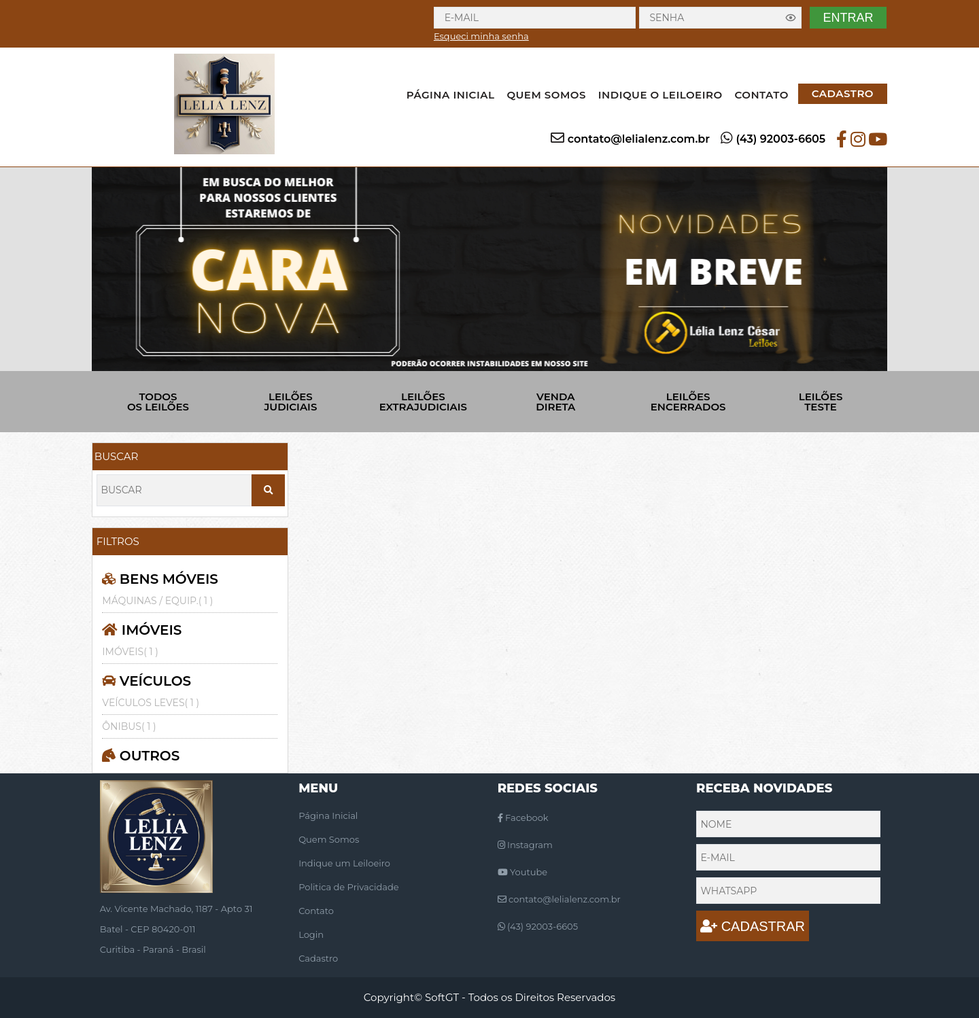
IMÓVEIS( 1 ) (130, 652)
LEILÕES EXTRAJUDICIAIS (423, 401)
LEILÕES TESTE (821, 401)
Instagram (525, 844)
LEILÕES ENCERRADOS (688, 401)
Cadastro (318, 958)
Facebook (523, 817)
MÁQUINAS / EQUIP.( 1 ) (157, 601)
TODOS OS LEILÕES (158, 401)
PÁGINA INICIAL (451, 94)
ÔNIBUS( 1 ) (129, 726)
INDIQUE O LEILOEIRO (660, 94)
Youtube (522, 871)
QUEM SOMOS (545, 94)
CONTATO (762, 94)
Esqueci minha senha (481, 36)
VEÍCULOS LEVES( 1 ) (150, 703)
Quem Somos (328, 839)
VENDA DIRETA (555, 401)
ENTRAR (848, 17)
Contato (316, 910)
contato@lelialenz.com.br (639, 139)
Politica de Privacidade (348, 886)
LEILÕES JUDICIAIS (290, 401)
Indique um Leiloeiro (344, 863)
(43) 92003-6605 (780, 139)
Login (311, 934)
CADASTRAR (752, 926)
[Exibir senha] (790, 18)
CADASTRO (843, 93)
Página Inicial (328, 815)
